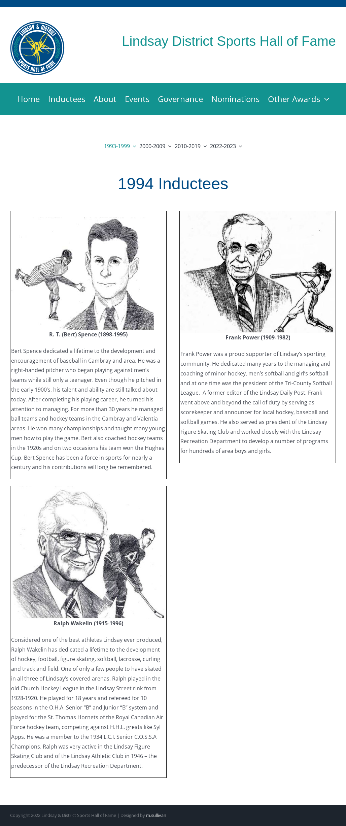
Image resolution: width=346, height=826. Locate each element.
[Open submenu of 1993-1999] (133, 146)
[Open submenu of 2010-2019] (204, 146)
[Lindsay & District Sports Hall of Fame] (37, 23)
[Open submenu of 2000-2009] (168, 146)
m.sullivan (156, 815)
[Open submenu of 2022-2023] (239, 146)
